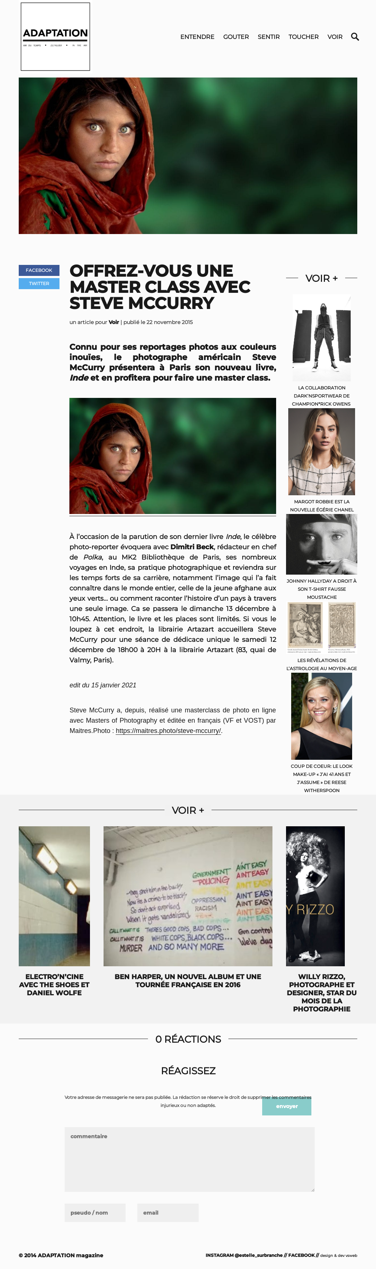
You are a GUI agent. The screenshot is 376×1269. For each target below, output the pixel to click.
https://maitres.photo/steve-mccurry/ (168, 730)
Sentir (269, 36)
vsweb (351, 1255)
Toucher (304, 36)
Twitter (39, 283)
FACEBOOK (301, 1255)
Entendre (197, 36)
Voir (335, 36)
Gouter (236, 36)
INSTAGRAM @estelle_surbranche (244, 1255)
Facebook (39, 270)
